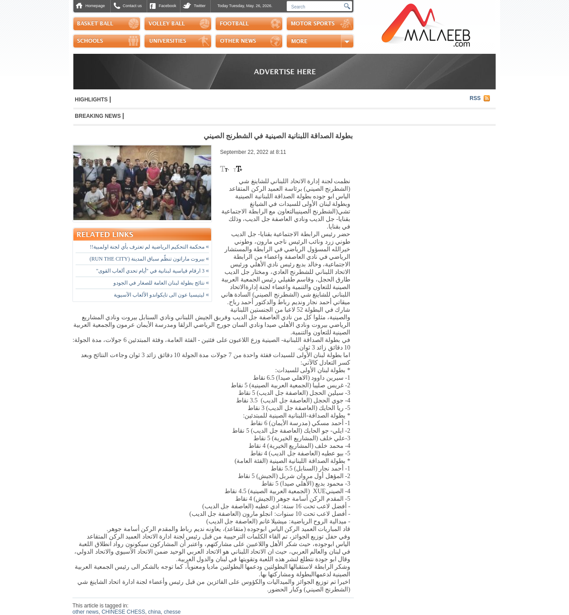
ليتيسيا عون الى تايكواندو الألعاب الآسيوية (161, 295)
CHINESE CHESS (123, 612)
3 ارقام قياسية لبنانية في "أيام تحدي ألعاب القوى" (152, 271)
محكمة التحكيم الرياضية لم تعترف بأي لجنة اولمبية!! (149, 247)
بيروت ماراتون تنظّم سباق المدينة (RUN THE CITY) (149, 259)
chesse (172, 612)
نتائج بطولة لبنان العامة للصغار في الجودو (161, 283)
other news (85, 612)
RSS (475, 98)
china (154, 612)
